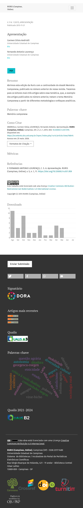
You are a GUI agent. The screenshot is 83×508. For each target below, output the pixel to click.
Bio (8, 46)
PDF (11, 70)
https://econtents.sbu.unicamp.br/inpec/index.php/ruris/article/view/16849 (40, 136)
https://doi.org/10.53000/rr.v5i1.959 (55, 171)
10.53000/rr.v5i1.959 (61, 130)
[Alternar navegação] (72, 8)
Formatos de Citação (19, 144)
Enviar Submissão (19, 264)
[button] (16, 276)
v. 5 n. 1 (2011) (13, 22)
